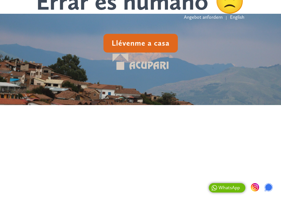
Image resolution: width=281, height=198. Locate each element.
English (237, 17)
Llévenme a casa (141, 43)
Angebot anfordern (203, 17)
